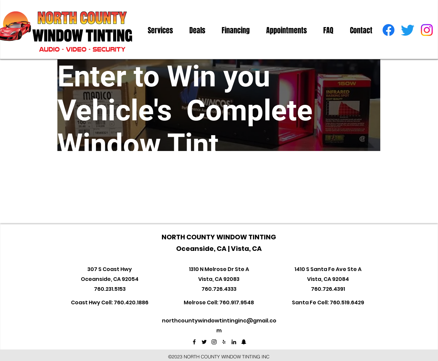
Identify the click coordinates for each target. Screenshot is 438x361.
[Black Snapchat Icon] (243, 342)
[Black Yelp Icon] (224, 342)
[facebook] (388, 30)
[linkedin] (234, 342)
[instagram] (427, 30)
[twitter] (408, 30)
